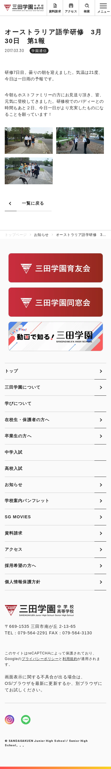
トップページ (16, 235)
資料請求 (55, 11)
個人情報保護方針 (23, 581)
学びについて (18, 403)
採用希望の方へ (20, 565)
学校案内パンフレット (27, 500)
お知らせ (13, 484)
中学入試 (13, 452)
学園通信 (39, 51)
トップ (11, 371)
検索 (87, 11)
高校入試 (13, 468)
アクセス (71, 11)
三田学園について (23, 387)
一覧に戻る (33, 203)
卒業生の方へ (18, 436)
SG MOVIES (18, 516)
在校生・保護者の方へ (27, 419)
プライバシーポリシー (40, 659)
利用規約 (69, 659)
